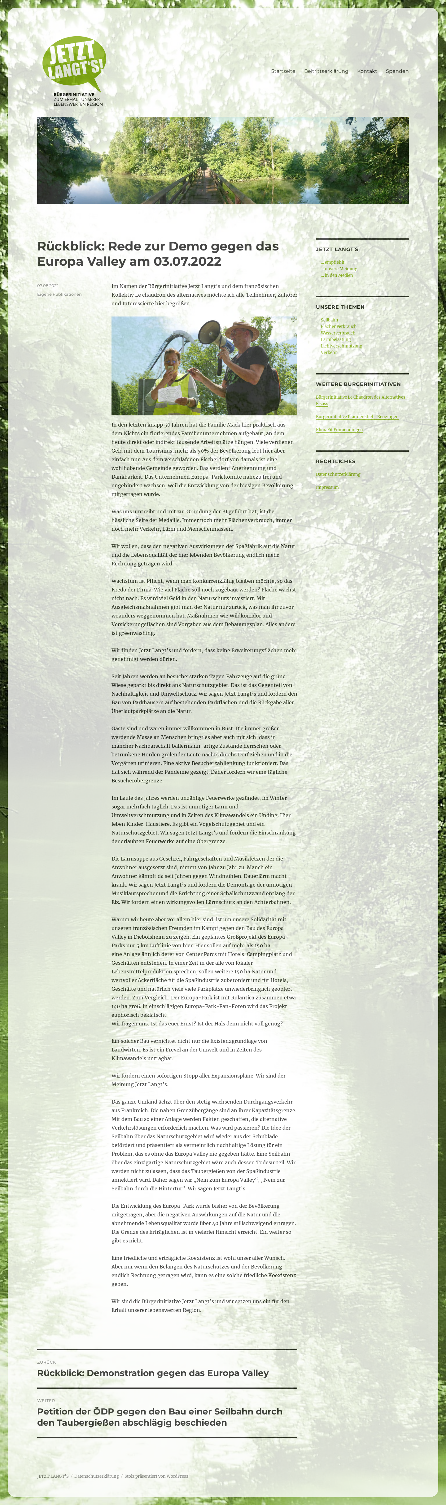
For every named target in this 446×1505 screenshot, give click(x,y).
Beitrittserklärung (326, 71)
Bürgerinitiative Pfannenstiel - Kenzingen (357, 416)
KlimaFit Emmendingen (339, 429)
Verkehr (329, 352)
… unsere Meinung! (340, 269)
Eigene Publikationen (59, 294)
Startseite (283, 71)
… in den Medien (337, 275)
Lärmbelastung (336, 339)
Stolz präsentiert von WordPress (156, 1476)
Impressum (327, 487)
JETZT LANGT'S (53, 1476)
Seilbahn (329, 320)
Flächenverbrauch (339, 326)
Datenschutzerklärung (338, 474)
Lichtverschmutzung (341, 346)
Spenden (397, 71)
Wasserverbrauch (338, 333)
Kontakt (367, 71)
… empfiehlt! (333, 262)
